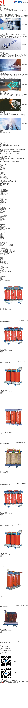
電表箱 (1, 198)
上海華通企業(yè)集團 (13, 680)
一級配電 (5, 15)
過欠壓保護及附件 (3, 197)
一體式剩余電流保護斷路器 (5, 193)
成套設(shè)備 (14, 16)
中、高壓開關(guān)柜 (4, 267)
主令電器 (1, 210)
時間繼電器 (2, 218)
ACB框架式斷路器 (3, 174)
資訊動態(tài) (13, 158)
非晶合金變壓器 (3, 226)
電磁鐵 (1, 220)
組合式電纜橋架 (3, 276)
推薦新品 (1, 15)
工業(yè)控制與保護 (18, 15)
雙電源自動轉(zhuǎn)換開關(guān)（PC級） (8, 181)
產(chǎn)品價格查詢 (16, 151)
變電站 (1, 268)
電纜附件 (1, 279)
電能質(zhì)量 (9, 16)
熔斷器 (1, 185)
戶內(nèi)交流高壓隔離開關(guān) (6, 252)
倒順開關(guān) (3, 216)
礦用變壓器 (2, 230)
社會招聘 (5, 98)
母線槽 (1, 272)
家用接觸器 (2, 192)
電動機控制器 (2, 207)
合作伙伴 (1, 72)
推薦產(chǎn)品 (3, 14)
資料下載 (10, 151)
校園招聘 (9, 98)
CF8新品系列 (2, 169)
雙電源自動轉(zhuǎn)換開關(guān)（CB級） (8, 180)
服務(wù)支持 (2, 52)
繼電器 (1, 217)
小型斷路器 (2, 188)
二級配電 (9, 15)
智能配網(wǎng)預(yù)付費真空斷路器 (7, 245)
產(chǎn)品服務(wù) (4, 8)
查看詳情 (1, 351)
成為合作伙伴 (2, 78)
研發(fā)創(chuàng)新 (16, 14)
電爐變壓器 (2, 227)
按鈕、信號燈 (2, 211)
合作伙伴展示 (16, 78)
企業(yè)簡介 (2, 158)
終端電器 (12, 15)
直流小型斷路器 (3, 189)
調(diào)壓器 (2, 238)
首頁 (1, 143)
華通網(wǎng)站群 (3, 679)
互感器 (1, 259)
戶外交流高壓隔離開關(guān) (5, 253)
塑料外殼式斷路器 (3, 176)
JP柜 (1, 233)
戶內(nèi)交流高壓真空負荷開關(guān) (7, 251)
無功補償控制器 (3, 261)
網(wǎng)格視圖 (3, 280)
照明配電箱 (2, 269)
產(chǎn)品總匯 (9, 14)
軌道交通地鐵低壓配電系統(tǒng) (12, 37)
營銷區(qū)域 (2, 151)
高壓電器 (4, 16)
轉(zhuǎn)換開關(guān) (4, 215)
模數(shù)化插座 (3, 194)
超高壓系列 (2, 223)
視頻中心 (7, 151)
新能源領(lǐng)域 (3, 37)
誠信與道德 (18, 158)
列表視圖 (8, 280)
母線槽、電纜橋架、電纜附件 (5, 271)
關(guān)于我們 (3, 112)
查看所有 (9, 321)
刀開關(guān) (2, 182)
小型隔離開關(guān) (4, 191)
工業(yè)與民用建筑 (23, 36)
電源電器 (1, 234)
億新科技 (8, 683)
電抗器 (1, 236)
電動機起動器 (2, 206)
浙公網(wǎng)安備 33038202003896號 (10, 682)
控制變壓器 (2, 235)
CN (0, 160)
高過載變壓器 (2, 229)
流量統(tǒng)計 (14, 683)
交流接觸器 (2, 200)
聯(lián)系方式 (2, 131)
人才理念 (1, 98)
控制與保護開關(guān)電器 (5, 208)
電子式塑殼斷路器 (3, 177)
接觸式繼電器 (2, 204)
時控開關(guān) (3, 209)
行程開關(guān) (3, 212)
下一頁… (1, 643)
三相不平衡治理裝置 (4, 263)
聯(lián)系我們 (2, 159)
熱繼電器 (1, 203)
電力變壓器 (24, 15)
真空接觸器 (2, 201)
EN (3, 160)
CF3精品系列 (2, 167)
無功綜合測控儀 (3, 262)
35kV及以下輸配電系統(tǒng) (5, 36)
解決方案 (1, 146)
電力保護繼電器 (3, 219)
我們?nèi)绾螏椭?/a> (9, 78)
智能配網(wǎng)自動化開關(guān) (6, 244)
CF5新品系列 (2, 168)
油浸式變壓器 (2, 224)
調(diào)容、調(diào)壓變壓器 (5, 228)
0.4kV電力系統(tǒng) (15, 36)
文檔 (1, 312)
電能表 (1, 257)
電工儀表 (1, 258)
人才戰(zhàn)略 (3, 92)
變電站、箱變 (2, 232)
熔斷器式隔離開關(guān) (4, 183)
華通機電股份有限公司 (4, 680)
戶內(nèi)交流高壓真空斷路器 (5, 249)
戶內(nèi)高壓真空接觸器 (4, 254)
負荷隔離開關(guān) (4, 184)
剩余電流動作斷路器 (4, 178)
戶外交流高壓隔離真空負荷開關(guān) (7, 250)
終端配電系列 (2, 172)
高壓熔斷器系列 (3, 243)
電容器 (1, 260)
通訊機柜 (1, 270)
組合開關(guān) (3, 213)
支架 (1, 277)
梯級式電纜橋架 (3, 275)
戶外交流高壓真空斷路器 (4, 248)
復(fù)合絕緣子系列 (3, 242)
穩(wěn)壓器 (2, 237)
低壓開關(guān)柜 (3, 266)
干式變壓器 (17, 161)
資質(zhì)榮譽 (7, 158)
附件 (1, 278)
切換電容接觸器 (3, 202)
